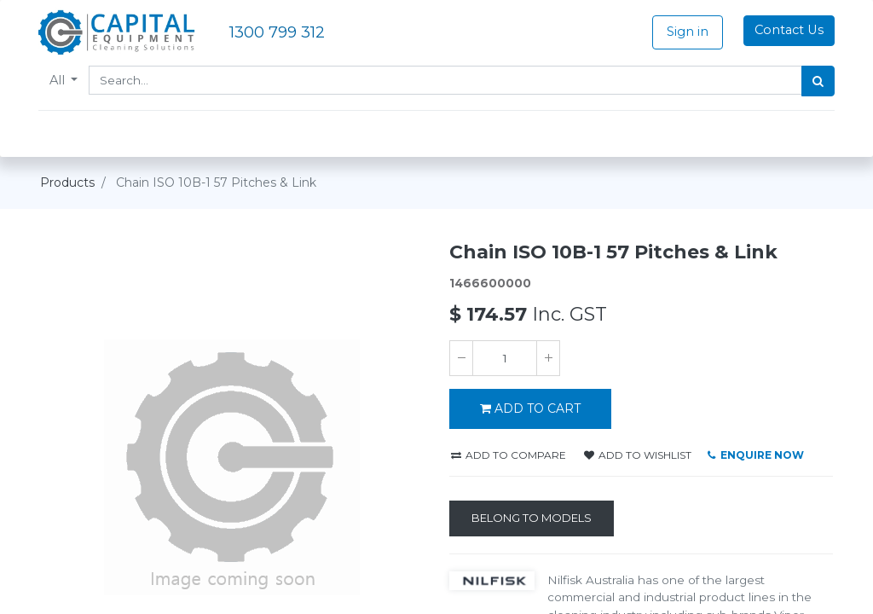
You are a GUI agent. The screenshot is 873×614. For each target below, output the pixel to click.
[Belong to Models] (531, 518)
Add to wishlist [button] (637, 455)
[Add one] (548, 358)
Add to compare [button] (508, 455)
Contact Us (787, 30)
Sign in (686, 31)
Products (67, 182)
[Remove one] (461, 358)
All (60, 80)
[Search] (816, 81)
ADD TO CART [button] (530, 408)
